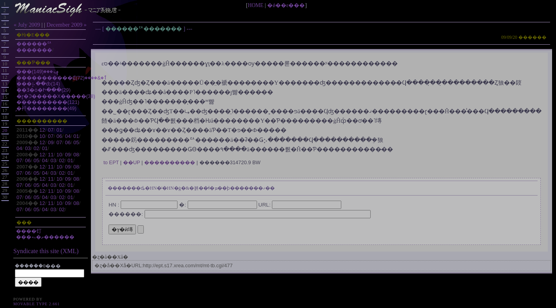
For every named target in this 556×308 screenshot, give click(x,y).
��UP (131, 162)
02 (36, 148)
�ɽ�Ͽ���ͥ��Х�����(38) (55, 96)
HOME (255, 5)
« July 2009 (27, 25)
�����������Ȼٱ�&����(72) (61, 78)
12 (42, 130)
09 (50, 142)
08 (76, 155)
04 (68, 136)
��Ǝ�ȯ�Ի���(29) (43, 90)
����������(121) (47, 102)
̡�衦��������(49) (46, 108)
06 (59, 136)
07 (50, 130)
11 (50, 155)
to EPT (111, 162)
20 (4, 130)
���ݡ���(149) (37, 71)
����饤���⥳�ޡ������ (45, 234)
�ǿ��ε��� (286, 5)
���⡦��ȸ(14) (38, 84)
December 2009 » (67, 25)
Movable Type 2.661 (36, 304)
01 (59, 130)
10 (42, 136)
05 (76, 142)
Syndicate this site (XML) (46, 251)
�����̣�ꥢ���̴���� (144, 28)
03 (28, 148)
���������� (169, 162)
